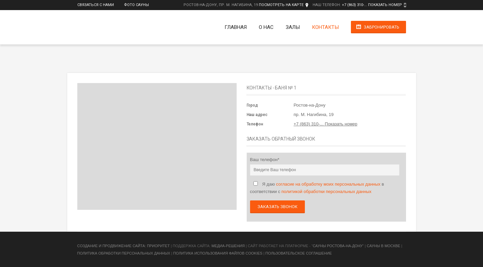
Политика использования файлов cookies (217, 253)
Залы (293, 27)
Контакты (325, 27)
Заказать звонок (277, 206)
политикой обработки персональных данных (326, 191)
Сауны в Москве (383, 246)
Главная (236, 27)
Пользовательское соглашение (299, 253)
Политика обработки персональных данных (123, 253)
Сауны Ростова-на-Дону (337, 246)
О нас (266, 27)
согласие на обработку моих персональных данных (328, 184)
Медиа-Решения (228, 246)
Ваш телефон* (265, 159)
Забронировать (381, 27)
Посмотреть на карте (281, 5)
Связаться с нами (95, 5)
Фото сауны (136, 5)
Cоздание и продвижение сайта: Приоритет (123, 246)
